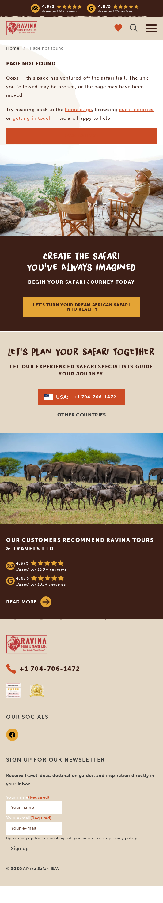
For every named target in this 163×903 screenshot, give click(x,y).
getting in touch (32, 118)
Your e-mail (28, 818)
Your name (27, 797)
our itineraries (136, 109)
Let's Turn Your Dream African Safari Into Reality (81, 307)
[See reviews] (81, 573)
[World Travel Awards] (36, 690)
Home (13, 48)
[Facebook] (12, 735)
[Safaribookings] (13, 690)
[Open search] (133, 28)
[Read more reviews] (84, 8)
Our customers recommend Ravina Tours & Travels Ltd (80, 544)
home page (78, 109)
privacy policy (123, 838)
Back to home (81, 136)
